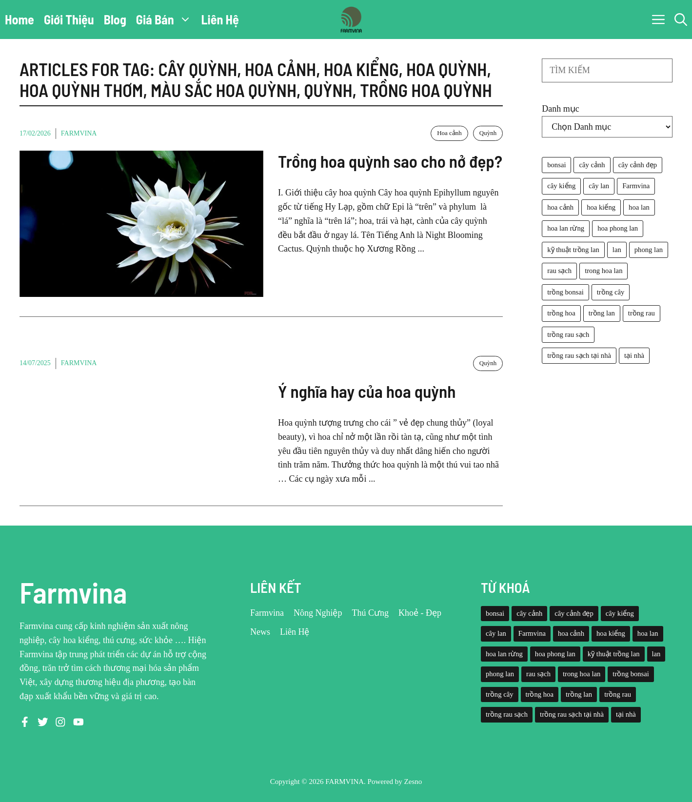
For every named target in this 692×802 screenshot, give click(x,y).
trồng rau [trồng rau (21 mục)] (641, 313)
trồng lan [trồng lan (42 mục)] (602, 313)
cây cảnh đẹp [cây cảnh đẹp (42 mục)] (637, 165)
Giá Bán (166, 19)
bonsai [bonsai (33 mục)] (556, 165)
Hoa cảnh (449, 133)
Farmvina (79, 133)
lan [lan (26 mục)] (617, 250)
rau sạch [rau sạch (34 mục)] (559, 270)
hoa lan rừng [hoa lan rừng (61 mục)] (565, 228)
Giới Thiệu (69, 19)
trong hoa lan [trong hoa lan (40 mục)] (603, 270)
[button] (681, 19)
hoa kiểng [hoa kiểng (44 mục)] (601, 207)
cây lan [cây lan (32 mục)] (599, 186)
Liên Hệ (220, 19)
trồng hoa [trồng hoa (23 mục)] (561, 313)
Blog (115, 19)
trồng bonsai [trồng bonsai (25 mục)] (565, 292)
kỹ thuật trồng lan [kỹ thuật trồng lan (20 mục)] (573, 250)
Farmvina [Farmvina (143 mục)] (636, 186)
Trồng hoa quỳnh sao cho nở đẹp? (390, 161)
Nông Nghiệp (318, 613)
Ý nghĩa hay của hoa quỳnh (366, 391)
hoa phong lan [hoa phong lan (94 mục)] (617, 228)
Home (19, 19)
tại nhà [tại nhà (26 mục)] (634, 355)
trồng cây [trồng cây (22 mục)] (611, 292)
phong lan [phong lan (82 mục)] (648, 250)
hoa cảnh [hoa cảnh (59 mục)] (560, 207)
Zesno (413, 781)
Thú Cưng (370, 613)
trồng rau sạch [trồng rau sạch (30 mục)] (568, 334)
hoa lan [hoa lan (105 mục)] (639, 207)
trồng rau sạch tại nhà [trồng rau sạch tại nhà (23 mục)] (579, 355)
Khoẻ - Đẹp (419, 613)
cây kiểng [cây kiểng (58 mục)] (561, 186)
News (260, 632)
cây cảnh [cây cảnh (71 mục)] (592, 165)
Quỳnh (487, 133)
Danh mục (560, 109)
